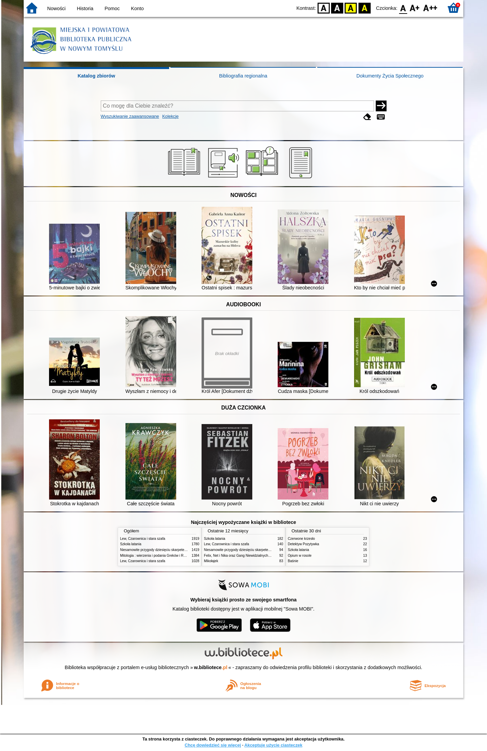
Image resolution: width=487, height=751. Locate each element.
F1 (415, 7)
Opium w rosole (299, 555)
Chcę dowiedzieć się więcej (213, 745)
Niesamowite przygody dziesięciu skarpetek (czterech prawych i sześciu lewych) (180, 550)
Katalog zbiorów (96, 76)
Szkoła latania (130, 544)
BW (337, 7)
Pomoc (112, 8)
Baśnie (293, 561)
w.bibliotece (211, 667)
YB (350, 7)
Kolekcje (170, 116)
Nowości (56, 8)
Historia (85, 8)
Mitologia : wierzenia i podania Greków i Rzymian (157, 555)
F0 (403, 7)
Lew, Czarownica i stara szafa (142, 538)
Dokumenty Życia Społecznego (389, 76)
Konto (137, 8)
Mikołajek (211, 561)
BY (364, 7)
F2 (430, 7)
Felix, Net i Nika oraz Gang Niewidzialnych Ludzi (240, 555)
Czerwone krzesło (301, 538)
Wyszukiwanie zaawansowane (130, 116)
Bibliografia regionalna (243, 76)
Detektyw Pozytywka (303, 544)
